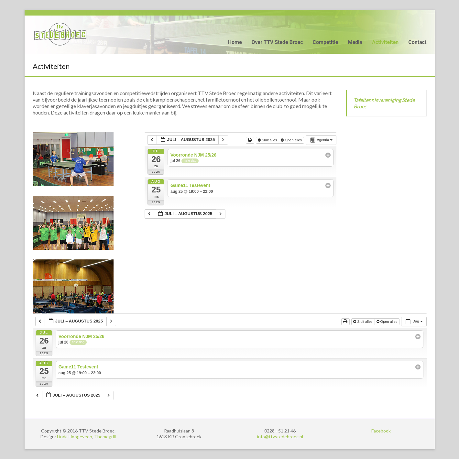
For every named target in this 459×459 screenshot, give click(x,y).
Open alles (292, 140)
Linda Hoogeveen (74, 436)
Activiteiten (385, 42)
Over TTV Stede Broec (277, 42)
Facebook (381, 430)
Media (355, 42)
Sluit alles (268, 140)
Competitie (325, 42)
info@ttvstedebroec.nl (280, 436)
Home (235, 42)
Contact (417, 42)
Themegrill (105, 436)
